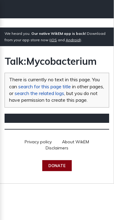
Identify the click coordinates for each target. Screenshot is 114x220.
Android (73, 40)
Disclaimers (57, 148)
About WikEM (75, 142)
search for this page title (44, 86)
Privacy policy (38, 142)
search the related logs (39, 93)
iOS (53, 40)
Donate (57, 165)
